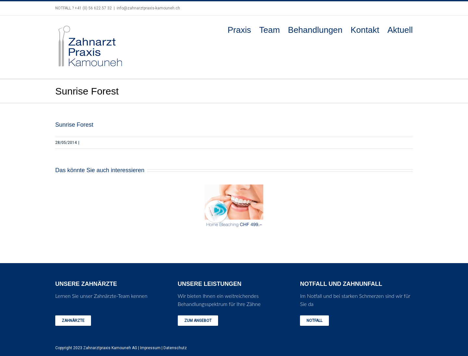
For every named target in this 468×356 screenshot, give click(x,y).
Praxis (239, 30)
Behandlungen (315, 30)
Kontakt (365, 30)
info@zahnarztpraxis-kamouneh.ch (148, 8)
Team (269, 30)
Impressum (150, 348)
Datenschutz (175, 348)
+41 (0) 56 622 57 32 (93, 8)
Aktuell (400, 30)
